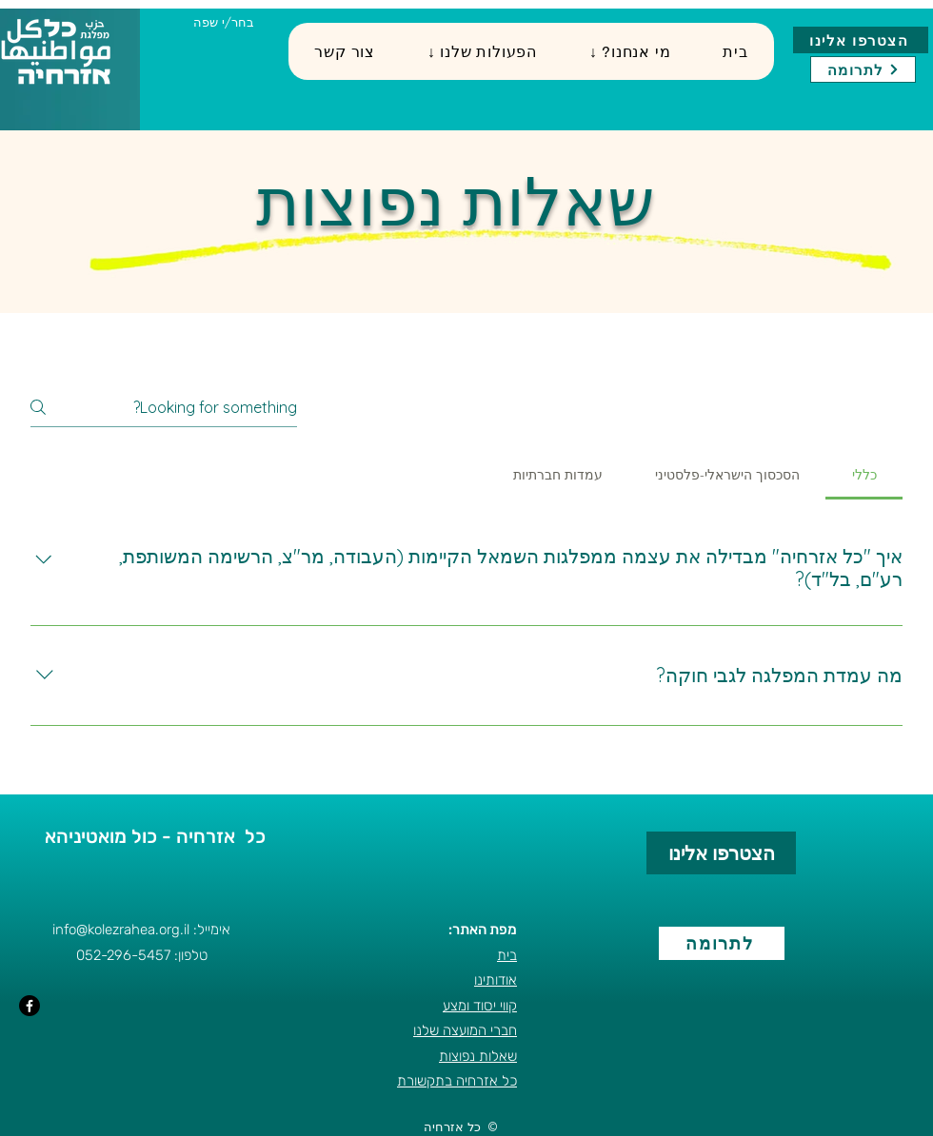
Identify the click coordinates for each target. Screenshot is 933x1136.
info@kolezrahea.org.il (120, 929)
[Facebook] (29, 1005)
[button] (482, 51)
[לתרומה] (863, 69)
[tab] (864, 474)
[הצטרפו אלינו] (860, 40)
